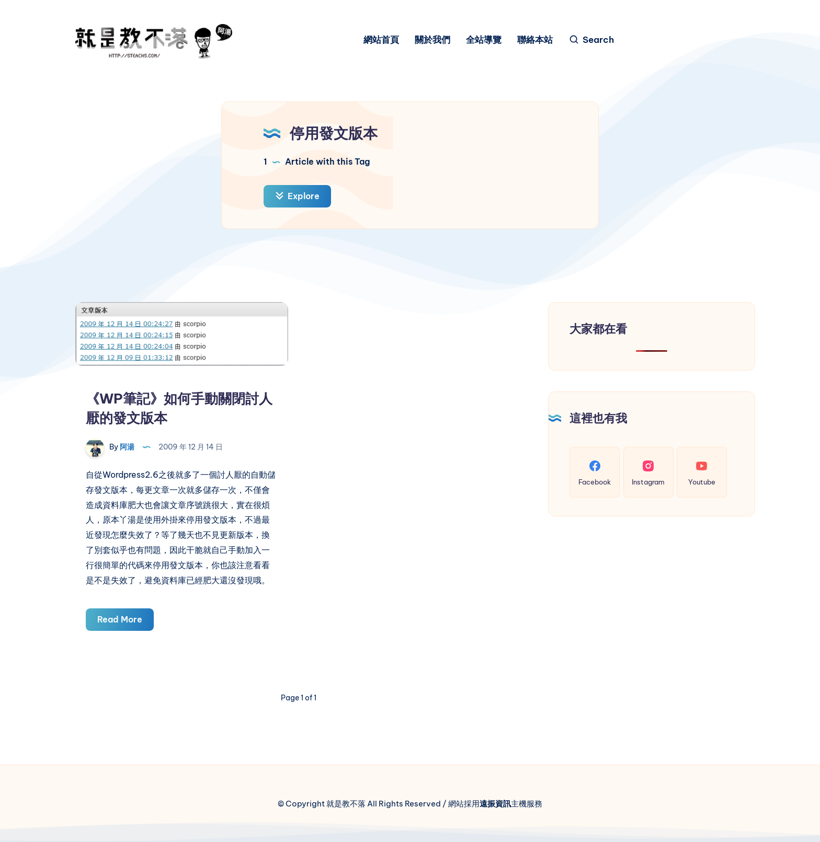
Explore (297, 196)
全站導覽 (484, 39)
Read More (125, 621)
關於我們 (432, 39)
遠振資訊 (495, 804)
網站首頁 (381, 39)
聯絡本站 (535, 39)
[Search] (591, 39)
